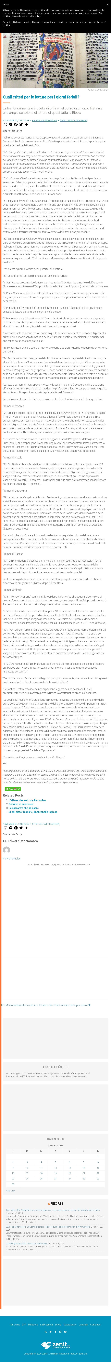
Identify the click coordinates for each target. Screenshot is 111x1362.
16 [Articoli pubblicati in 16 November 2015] (13, 1173)
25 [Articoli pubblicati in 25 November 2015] (41, 1179)
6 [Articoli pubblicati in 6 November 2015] (69, 1162)
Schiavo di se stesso (21, 804)
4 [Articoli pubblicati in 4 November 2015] (41, 1162)
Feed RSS (57, 1203)
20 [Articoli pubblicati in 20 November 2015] (70, 1173)
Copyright (83, 1324)
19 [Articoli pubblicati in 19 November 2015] (55, 1173)
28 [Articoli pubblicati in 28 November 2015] (84, 1179)
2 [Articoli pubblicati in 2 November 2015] (13, 1162)
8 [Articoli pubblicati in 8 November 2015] (98, 1162)
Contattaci (95, 1324)
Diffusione (33, 1324)
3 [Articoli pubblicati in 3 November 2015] (27, 1162)
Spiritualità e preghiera (73, 120)
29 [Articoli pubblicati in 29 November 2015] (98, 1179)
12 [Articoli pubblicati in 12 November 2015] (55, 1168)
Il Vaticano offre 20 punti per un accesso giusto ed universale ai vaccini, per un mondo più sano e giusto (53, 1210)
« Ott (8, 1191)
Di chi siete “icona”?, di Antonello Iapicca (33, 811)
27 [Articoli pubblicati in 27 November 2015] (70, 1179)
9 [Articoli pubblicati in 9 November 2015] (13, 1168)
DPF (24, 1324)
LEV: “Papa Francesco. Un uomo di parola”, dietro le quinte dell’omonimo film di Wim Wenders (48, 1227)
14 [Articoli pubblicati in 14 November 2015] (84, 1168)
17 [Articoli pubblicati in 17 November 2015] (27, 1173)
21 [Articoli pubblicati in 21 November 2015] (84, 1173)
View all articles (12, 858)
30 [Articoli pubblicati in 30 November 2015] (13, 1184)
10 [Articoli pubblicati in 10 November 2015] (27, 1168)
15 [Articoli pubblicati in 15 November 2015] (98, 1168)
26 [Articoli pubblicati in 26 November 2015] (55, 1179)
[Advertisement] (55, 981)
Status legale (70, 1324)
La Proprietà (46, 1324)
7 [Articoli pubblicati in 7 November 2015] (83, 1162)
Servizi (58, 1324)
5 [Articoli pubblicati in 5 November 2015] (55, 1162)
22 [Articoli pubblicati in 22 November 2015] (98, 1173)
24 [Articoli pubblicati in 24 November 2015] (27, 1179)
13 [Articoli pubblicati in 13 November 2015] (70, 1168)
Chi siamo (15, 1324)
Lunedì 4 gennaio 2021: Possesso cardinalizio (27, 1243)
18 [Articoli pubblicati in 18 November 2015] (41, 1173)
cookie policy (34, 16)
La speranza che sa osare (24, 808)
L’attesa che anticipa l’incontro (27, 800)
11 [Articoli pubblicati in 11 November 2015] (41, 1168)
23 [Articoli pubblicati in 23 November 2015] (13, 1179)
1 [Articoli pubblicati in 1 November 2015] (98, 1157)
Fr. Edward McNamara (44, 120)
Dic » (13, 1191)
